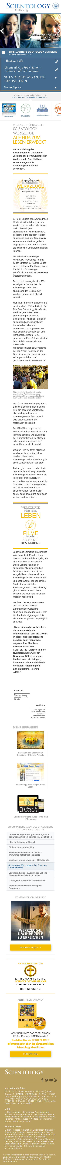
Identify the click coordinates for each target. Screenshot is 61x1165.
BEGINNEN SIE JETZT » (30, 947)
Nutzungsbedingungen (26, 1159)
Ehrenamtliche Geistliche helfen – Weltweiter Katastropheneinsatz (25, 853)
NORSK (20, 1099)
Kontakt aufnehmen (14, 1121)
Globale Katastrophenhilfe (21, 847)
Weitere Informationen (42, 1119)
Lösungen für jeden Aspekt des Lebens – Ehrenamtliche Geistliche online (29, 874)
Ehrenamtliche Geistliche (17, 1117)
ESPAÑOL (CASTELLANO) (29, 1101)
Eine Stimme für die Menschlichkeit (35, 1114)
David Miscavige (35, 1132)
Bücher (9, 1119)
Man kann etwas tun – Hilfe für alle (29, 860)
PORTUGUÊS (25, 1103)
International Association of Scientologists (25, 1138)
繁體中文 (23, 1097)
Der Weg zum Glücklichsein (25, 110)
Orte (28, 1121)
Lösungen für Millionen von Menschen (27, 880)
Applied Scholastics (42, 109)
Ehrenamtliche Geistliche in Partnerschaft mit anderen (22, 69)
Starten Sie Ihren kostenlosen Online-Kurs (29, 1133)
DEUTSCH (51, 1097)
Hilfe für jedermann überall (22, 842)
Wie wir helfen (9, 116)
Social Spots (12, 87)
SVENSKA (31, 1099)
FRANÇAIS (31, 1094)
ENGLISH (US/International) (19, 1091)
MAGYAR (9, 1099)
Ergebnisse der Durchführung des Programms (25, 886)
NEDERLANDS (36, 1097)
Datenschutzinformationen (29, 1157)
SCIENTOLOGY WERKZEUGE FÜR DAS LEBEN (24, 79)
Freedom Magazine (45, 1139)
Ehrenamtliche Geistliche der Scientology (30, 1135)
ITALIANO (11, 1103)
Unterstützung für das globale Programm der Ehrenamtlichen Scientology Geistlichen (30, 835)
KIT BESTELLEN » (30, 1054)
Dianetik (27, 1130)
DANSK (20, 1094)
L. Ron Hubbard (12, 1112)
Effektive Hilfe (13, 61)
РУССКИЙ (11, 1097)
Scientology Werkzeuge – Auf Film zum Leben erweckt (27, 866)
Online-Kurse (22, 1119)
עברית (43, 1094)
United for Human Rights (34, 1144)
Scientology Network (43, 1130)
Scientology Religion (15, 1132)
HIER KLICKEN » (30, 989)
